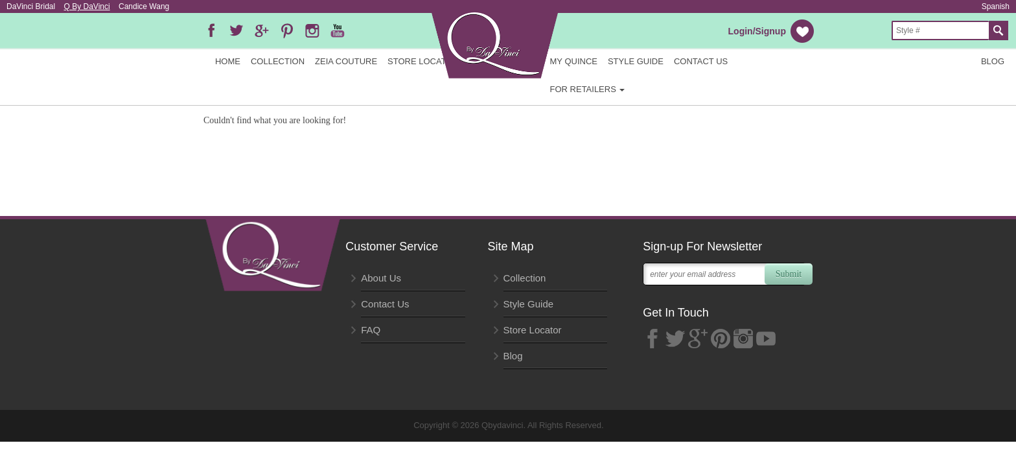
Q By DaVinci (87, 6)
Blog (992, 61)
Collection (278, 61)
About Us (381, 277)
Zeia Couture (346, 61)
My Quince (573, 61)
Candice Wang (144, 6)
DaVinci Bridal (30, 6)
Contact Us (701, 61)
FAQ (370, 329)
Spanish (996, 6)
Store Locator (423, 61)
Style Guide (636, 61)
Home (227, 61)
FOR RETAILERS (587, 89)
